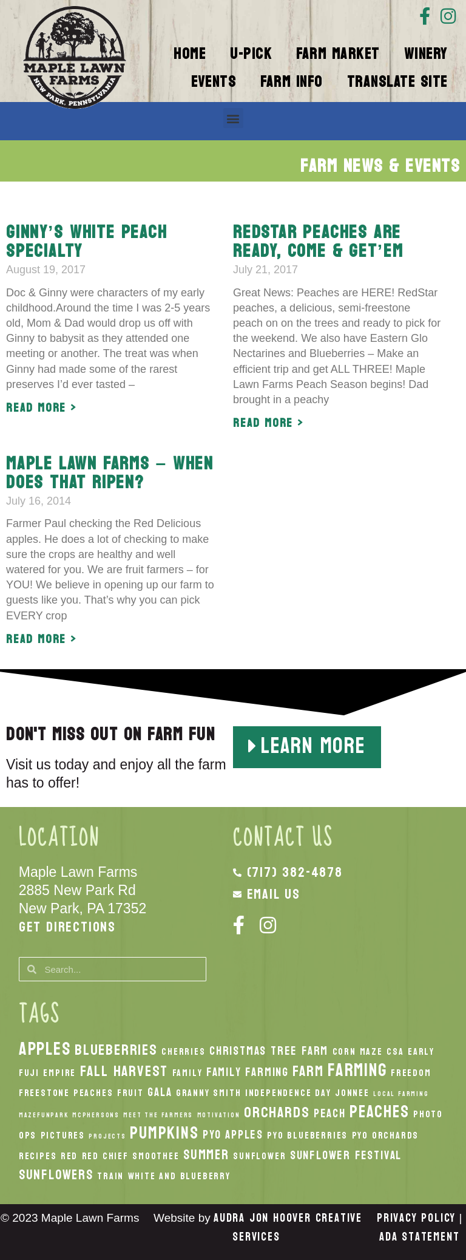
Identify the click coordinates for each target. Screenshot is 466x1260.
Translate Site (397, 82)
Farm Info (291, 82)
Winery (426, 54)
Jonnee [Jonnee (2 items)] (352, 1093)
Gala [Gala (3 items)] (159, 1092)
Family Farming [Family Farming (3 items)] (247, 1072)
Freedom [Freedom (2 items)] (411, 1072)
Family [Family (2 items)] (187, 1072)
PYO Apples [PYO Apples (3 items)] (233, 1134)
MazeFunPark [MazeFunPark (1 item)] (44, 1115)
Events (213, 82)
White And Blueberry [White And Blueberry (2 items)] (179, 1176)
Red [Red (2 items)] (69, 1156)
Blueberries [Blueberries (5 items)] (116, 1050)
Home (190, 54)
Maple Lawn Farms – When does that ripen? (110, 473)
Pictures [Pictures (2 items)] (63, 1135)
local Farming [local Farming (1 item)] (400, 1094)
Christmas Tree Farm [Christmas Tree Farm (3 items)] (268, 1050)
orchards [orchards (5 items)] (276, 1112)
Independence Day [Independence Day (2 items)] (288, 1093)
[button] (233, 118)
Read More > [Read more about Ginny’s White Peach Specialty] (41, 408)
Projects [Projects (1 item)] (107, 1136)
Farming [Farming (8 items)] (357, 1070)
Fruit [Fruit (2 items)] (130, 1093)
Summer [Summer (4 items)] (206, 1155)
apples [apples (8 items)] (45, 1049)
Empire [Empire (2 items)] (59, 1072)
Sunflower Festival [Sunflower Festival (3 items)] (346, 1155)
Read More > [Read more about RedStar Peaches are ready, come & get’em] (268, 423)
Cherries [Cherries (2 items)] (183, 1051)
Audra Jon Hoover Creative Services (288, 1227)
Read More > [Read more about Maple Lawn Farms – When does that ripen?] (41, 639)
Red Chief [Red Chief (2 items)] (105, 1156)
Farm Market (338, 54)
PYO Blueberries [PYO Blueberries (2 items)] (307, 1135)
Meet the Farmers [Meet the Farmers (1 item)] (158, 1115)
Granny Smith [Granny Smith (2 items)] (208, 1093)
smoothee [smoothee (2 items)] (155, 1156)
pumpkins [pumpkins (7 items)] (164, 1133)
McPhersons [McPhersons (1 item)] (96, 1115)
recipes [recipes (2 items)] (38, 1156)
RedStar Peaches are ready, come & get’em (318, 242)
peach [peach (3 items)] (330, 1113)
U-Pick (251, 54)
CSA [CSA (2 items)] (395, 1051)
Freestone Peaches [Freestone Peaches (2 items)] (66, 1093)
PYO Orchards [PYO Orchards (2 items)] (385, 1135)
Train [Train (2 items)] (110, 1176)
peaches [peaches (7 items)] (380, 1112)
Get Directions (67, 926)
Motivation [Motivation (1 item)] (218, 1115)
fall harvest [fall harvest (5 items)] (124, 1071)
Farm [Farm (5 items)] (307, 1071)
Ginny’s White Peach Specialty (86, 242)
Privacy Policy (416, 1218)
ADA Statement (419, 1237)
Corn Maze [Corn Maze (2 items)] (358, 1051)
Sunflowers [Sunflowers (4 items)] (56, 1175)
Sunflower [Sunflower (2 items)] (259, 1156)
